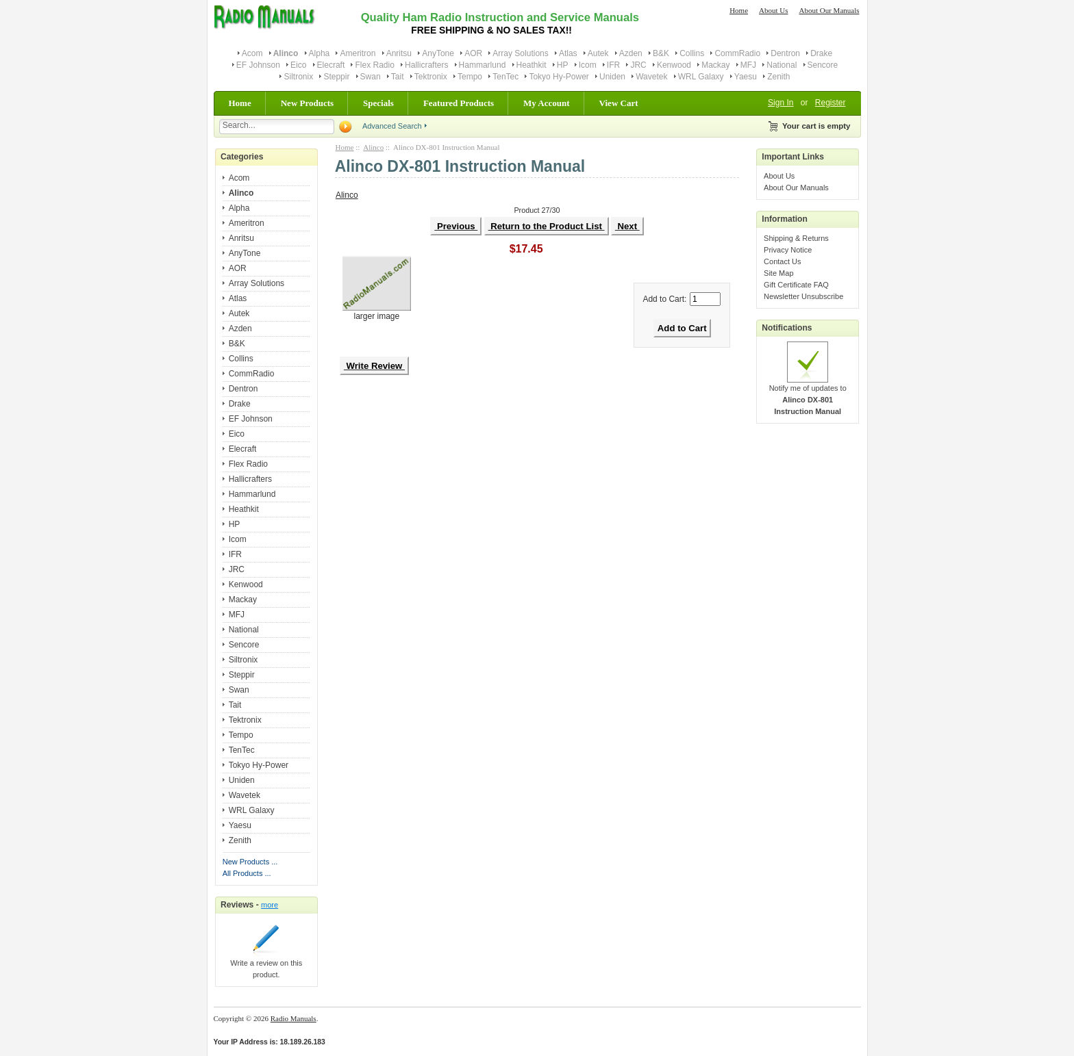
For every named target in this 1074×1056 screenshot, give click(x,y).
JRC (638, 65)
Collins (691, 53)
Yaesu (745, 76)
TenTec (505, 76)
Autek (598, 53)
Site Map (778, 273)
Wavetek (651, 76)
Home (738, 10)
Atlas (568, 53)
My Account (546, 103)
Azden (630, 53)
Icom (588, 65)
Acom (252, 53)
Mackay (715, 65)
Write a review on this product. (266, 965)
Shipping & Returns (796, 238)
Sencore (823, 65)
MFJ (748, 65)
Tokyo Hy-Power (558, 76)
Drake (821, 53)
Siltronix (298, 76)
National (781, 65)
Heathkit (531, 65)
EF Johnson (258, 65)
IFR (613, 65)
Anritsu (399, 53)
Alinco (373, 147)
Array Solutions (520, 53)
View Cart (618, 103)
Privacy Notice (788, 250)
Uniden (612, 76)
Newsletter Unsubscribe (803, 296)
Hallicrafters (426, 65)
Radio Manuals (293, 1018)
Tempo (470, 76)
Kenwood (674, 65)
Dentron (785, 53)
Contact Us (782, 261)
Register (830, 102)
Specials (378, 103)
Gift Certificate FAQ (796, 285)
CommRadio (737, 53)
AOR (473, 53)
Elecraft (331, 65)
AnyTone (438, 53)
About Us (773, 10)
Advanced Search (392, 126)
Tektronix (430, 76)
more (269, 905)
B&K (661, 53)
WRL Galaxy (701, 76)
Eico (298, 65)
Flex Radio (374, 65)
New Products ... (250, 862)
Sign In (780, 102)
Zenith (778, 76)
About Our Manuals (829, 10)
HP (563, 65)
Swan (370, 76)
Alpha (319, 53)
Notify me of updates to (808, 395)
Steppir (336, 76)
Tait (397, 76)
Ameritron (357, 53)
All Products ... (247, 873)
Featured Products (458, 103)
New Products (307, 103)
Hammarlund (482, 65)
